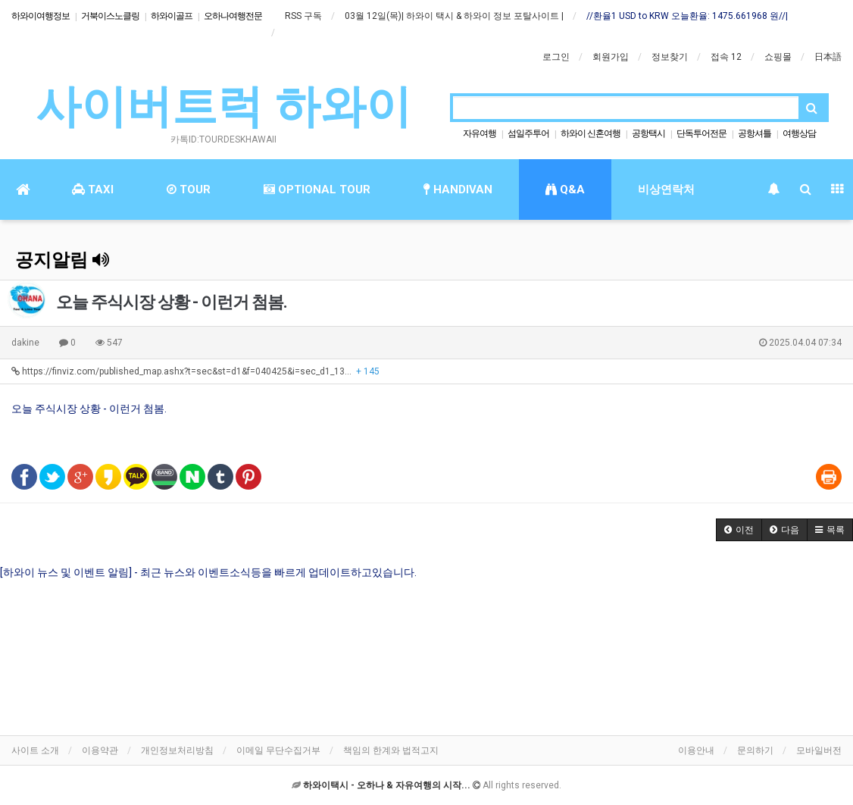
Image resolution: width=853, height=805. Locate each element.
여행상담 (799, 133)
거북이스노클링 (110, 16)
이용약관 (100, 750)
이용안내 (696, 750)
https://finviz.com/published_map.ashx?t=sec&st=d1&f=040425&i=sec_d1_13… (195, 371)
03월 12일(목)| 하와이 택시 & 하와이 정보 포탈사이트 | (454, 16)
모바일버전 (819, 750)
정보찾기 (669, 57)
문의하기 (755, 750)
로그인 (556, 57)
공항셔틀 (754, 133)
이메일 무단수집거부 (278, 750)
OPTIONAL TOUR (317, 189)
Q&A (565, 189)
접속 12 (726, 57)
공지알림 (62, 260)
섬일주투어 (528, 133)
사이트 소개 (35, 750)
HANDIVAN (457, 189)
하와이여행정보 (40, 16)
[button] (739, 529)
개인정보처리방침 (177, 750)
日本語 (828, 57)
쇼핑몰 (778, 57)
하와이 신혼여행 (590, 133)
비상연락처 (666, 189)
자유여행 (479, 133)
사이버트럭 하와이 (224, 106)
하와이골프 (171, 16)
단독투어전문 (701, 133)
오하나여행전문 (233, 16)
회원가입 (610, 57)
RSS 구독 (303, 16)
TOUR (189, 189)
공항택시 (648, 133)
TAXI (93, 189)
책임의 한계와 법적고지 (391, 750)
